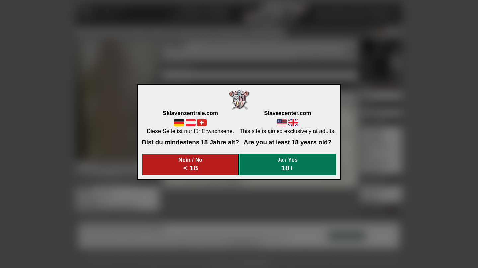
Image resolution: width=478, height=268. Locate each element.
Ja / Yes (287, 164)
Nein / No (190, 164)
